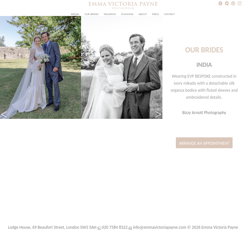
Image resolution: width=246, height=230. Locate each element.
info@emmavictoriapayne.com (159, 227)
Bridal (75, 14)
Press (155, 14)
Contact (169, 14)
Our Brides (92, 14)
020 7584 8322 (114, 227)
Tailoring (110, 14)
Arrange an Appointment (204, 143)
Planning (127, 14)
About (143, 14)
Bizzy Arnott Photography (204, 112)
